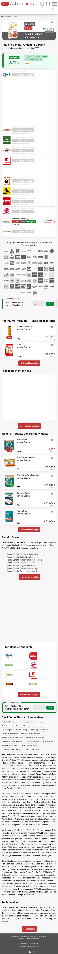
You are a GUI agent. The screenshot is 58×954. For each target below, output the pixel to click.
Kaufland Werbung (21, 730)
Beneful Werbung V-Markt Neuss (36, 737)
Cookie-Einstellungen (33, 946)
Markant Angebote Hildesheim (39, 730)
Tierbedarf (6, 833)
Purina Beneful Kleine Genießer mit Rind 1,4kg (26, 560)
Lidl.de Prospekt (7, 730)
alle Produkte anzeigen (29, 363)
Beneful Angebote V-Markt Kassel (12, 737)
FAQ (25, 946)
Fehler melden (29, 929)
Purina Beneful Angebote (9, 745)
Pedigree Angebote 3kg (31, 749)
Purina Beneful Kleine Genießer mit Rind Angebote (17, 726)
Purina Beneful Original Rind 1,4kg (21, 565)
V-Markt (15, 16)
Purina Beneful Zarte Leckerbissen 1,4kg (24, 571)
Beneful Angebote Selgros (10, 733)
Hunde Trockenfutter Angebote (11, 749)
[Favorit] (51, 22)
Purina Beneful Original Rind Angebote (33, 722)
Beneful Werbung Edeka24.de (30, 733)
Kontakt (21, 946)
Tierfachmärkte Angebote (9, 722)
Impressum (23, 943)
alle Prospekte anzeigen (29, 426)
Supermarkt (7, 16)
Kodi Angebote (41, 726)
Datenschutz (34, 943)
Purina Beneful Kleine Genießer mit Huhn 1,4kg (26, 557)
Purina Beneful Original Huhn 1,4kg (21, 563)
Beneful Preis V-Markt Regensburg (13, 741)
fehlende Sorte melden (29, 577)
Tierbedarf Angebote (33, 741)
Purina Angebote (48, 741)
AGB (28, 943)
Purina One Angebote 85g (29, 745)
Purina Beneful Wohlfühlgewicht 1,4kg (22, 568)
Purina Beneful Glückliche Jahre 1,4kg (22, 554)
